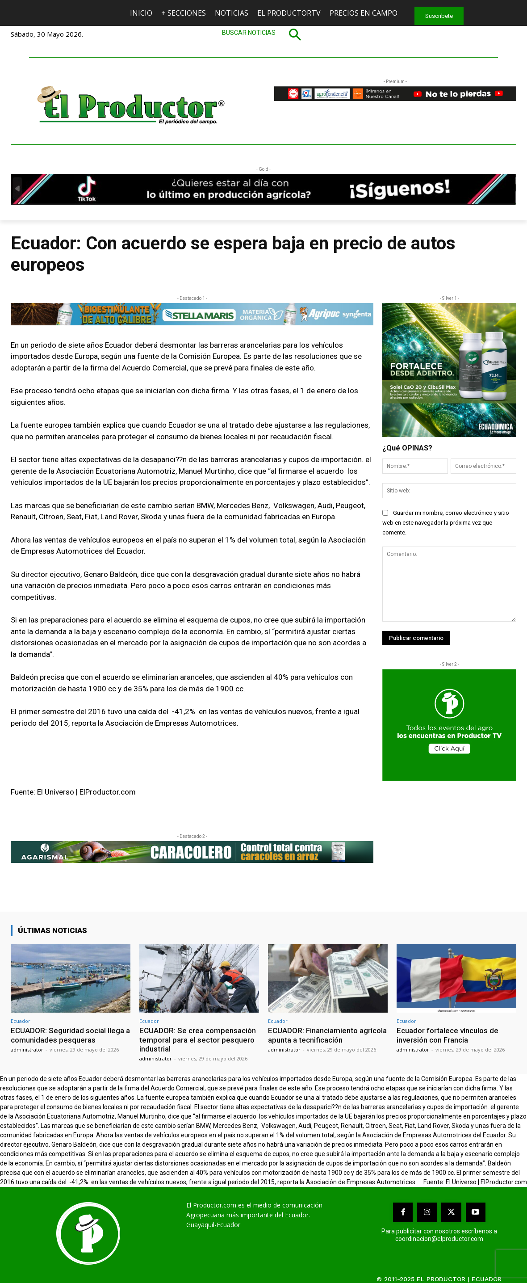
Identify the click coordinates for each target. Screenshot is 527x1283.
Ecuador (20, 1020)
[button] (263, 34)
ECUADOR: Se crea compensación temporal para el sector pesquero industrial (197, 1039)
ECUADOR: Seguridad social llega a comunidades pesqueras (70, 1035)
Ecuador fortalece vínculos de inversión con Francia (447, 1035)
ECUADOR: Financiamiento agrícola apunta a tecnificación (327, 1035)
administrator (27, 1049)
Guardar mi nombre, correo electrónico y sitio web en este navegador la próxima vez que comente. (445, 522)
